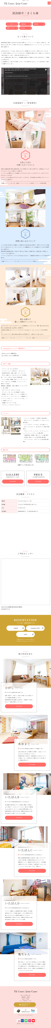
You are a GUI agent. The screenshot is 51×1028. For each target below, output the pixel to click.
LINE (25, 634)
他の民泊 (23, 28)
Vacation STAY (35, 628)
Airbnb (16, 628)
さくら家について (11, 24)
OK (25, 92)
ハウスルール (24, 641)
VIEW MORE (13, 481)
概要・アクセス (11, 28)
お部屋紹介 (23, 24)
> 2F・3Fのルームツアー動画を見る (10, 355)
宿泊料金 (36, 24)
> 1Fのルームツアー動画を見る (9, 353)
